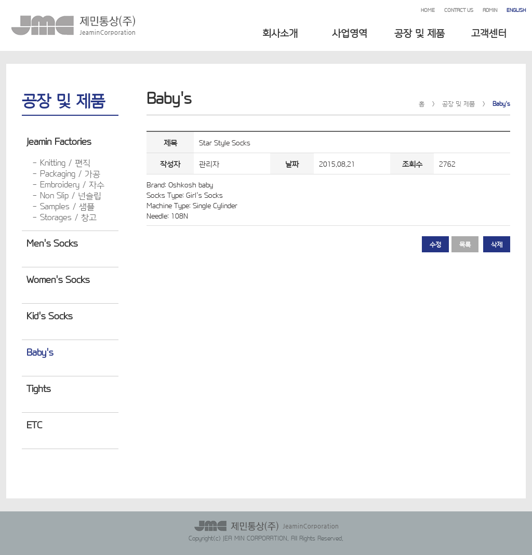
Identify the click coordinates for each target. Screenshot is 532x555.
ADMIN (490, 9)
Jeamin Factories (58, 140)
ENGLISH (516, 9)
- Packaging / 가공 (66, 173)
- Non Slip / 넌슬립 (66, 194)
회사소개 (280, 32)
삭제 (496, 244)
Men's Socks (51, 242)
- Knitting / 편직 (61, 162)
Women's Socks (57, 279)
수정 (435, 244)
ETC (34, 424)
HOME (428, 9)
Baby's (39, 351)
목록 (465, 244)
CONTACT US (458, 9)
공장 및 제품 (419, 32)
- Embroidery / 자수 (68, 184)
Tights (38, 388)
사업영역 (349, 32)
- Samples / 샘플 (63, 205)
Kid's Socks (49, 315)
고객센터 (489, 32)
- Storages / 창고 (64, 216)
